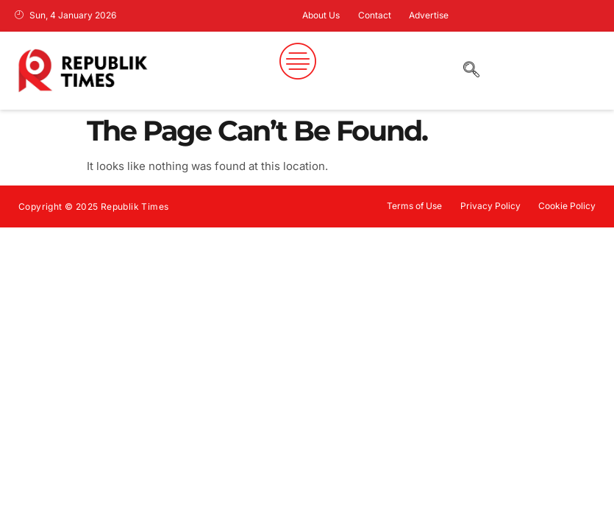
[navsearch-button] (464, 70)
